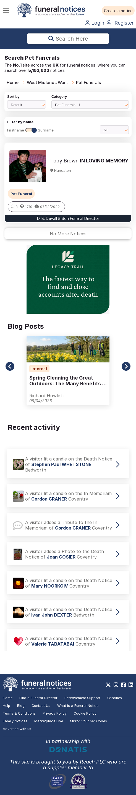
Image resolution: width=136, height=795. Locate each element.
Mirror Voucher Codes (88, 721)
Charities (114, 698)
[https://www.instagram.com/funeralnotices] (116, 684)
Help (6, 706)
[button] (118, 11)
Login (94, 23)
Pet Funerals (88, 82)
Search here (68, 38)
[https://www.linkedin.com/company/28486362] (131, 684)
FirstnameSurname (30, 130)
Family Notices (15, 721)
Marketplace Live (48, 721)
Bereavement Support (82, 698)
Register (120, 23)
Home (13, 82)
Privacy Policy (55, 713)
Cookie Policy (85, 713)
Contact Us (41, 706)
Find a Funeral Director (38, 698)
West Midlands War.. (47, 82)
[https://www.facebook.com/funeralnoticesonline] (123, 684)
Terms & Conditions (19, 713)
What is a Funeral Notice (77, 706)
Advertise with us (17, 729)
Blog (21, 706)
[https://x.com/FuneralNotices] (108, 684)
